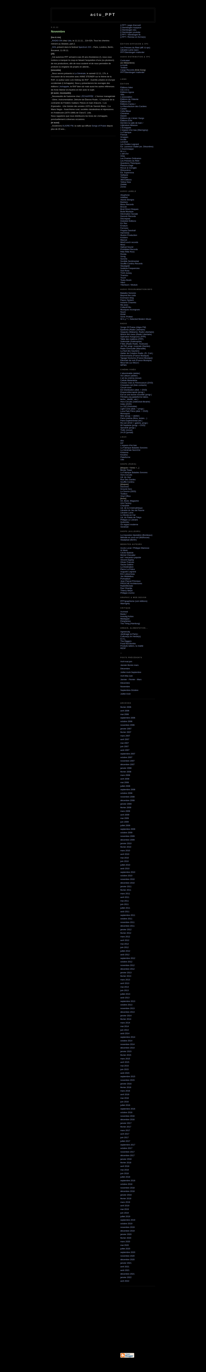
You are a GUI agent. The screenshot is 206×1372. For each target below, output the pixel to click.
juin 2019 (124, 1213)
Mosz (122, 244)
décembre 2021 (127, 1274)
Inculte (123, 139)
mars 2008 (125, 775)
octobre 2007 (126, 757)
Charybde (124, 505)
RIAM (123, 314)
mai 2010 (124, 858)
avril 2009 (124, 815)
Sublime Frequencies (130, 268)
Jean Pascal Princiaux (130, 581)
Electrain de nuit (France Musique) (136, 360)
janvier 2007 (126, 728)
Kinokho (124, 455)
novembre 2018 (127, 1188)
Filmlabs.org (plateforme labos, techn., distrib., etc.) (134, 398)
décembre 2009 (127, 840)
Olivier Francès (127, 562)
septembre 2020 (127, 1252)
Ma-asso (124, 305)
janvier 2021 (126, 1263)
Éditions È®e (126, 120)
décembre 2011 (127, 926)
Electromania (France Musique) (134, 355)
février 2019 (125, 1198)
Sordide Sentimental (129, 261)
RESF (123, 648)
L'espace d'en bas (128, 445)
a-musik (124, 65)
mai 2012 (124, 944)
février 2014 (125, 1019)
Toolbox (123, 67)
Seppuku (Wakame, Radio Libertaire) (137, 332)
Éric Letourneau (127, 574)
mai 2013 (124, 987)
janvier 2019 (126, 1195)
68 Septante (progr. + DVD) (132, 425)
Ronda (123, 254)
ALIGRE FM (67, 126)
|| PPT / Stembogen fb (130, 34)
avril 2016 (124, 1094)
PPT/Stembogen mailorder (132, 52)
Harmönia (124, 233)
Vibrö (122, 282)
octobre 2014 (126, 1040)
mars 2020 (125, 1241)
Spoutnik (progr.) (127, 427)
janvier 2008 (126, 768)
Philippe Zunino (127, 593)
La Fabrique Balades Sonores (133, 448)
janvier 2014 (126, 1015)
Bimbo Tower (126, 470)
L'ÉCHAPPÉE (87, 96)
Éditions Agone (127, 92)
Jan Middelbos (127, 576)
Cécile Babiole (126, 553)
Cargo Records (127, 70)
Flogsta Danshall (128, 230)
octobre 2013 (126, 1005)
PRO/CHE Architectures (131, 583)
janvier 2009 (126, 804)
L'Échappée (125, 127)
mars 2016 (125, 1091)
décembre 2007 (127, 764)
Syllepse (124, 175)
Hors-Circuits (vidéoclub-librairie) (135, 401)
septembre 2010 (127, 872)
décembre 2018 (127, 1191)
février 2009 (125, 807)
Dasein (123, 116)
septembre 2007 (127, 754)
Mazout (123, 240)
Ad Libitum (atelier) (129, 375)
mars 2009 (125, 811)
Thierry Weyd (126, 590)
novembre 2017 (127, 1152)
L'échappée (64, 86)
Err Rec (123, 223)
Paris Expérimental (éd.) (131, 420)
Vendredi (124, 527)
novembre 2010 (127, 879)
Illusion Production (128, 235)
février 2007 (125, 732)
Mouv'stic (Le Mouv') (129, 363)
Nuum (123, 312)
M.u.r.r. (123, 151)
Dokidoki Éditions (128, 221)
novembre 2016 (127, 1116)
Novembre (125, 686)
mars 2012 (125, 936)
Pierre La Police (127, 569)
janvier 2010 (126, 843)
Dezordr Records (128, 216)
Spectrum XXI (84, 47)
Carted (123, 109)
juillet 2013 (125, 994)
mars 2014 (125, 1023)
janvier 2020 (126, 1234)
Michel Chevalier (127, 555)
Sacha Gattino (126, 564)
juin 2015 (124, 1069)
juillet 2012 (125, 951)
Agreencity (125, 632)
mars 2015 (125, 1058)
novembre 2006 (127, 725)
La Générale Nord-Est (130, 450)
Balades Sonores (128, 293)
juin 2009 (124, 822)
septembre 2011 (127, 915)
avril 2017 (124, 1134)
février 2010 (125, 847)
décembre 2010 (127, 883)
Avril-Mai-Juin (126, 676)
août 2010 (124, 868)
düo (122, 440)
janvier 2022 (126, 1277)
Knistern (124, 237)
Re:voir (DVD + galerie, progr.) (134, 423)
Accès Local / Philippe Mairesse (134, 548)
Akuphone (125, 195)
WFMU (123, 365)
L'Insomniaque (127, 149)
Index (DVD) (126, 404)
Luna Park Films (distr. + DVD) (134, 411)
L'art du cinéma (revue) (130, 378)
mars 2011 (125, 893)
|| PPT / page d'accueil (130, 25)
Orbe (122, 156)
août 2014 (124, 1033)
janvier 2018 (126, 1159)
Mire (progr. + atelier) (129, 416)
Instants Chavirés (128, 302)
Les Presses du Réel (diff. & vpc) (135, 47)
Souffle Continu (127, 482)
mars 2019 (125, 1202)
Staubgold (125, 266)
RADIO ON (57, 40)
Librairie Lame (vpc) (129, 50)
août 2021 (124, 1270)
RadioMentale (126, 586)
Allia (122, 94)
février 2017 (125, 1127)
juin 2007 (124, 746)
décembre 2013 (127, 1012)
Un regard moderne (129, 524)
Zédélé (123, 184)
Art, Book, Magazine (129, 501)
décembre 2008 (127, 800)
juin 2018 (124, 1173)
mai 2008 (124, 782)
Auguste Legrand (128, 571)
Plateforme (125, 457)
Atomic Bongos (127, 200)
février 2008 (125, 772)
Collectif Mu (125, 307)
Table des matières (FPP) (132, 339)
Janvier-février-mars (129, 665)
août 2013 (124, 997)
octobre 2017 (126, 1148)
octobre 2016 (126, 1112)
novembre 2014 (127, 1044)
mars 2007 (125, 736)
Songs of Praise (99, 126)
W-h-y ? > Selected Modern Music (135, 319)
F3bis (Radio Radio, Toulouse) (134, 344)
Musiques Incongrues (130, 309)
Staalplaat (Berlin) (128, 540)
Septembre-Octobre (129, 690)
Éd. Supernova (127, 172)
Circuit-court (125, 387)
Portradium (125, 579)
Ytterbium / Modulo (129, 285)
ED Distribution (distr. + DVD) (133, 390)
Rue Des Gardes (128, 479)
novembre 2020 (127, 1256)
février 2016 (125, 1087)
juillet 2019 (125, 1216)
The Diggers (126, 641)
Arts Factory (125, 503)
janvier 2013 (126, 972)
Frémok (123, 135)
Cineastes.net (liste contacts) (133, 385)
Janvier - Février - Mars (130, 679)
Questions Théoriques (130, 163)
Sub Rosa (124, 270)
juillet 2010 (125, 865)
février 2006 (125, 707)
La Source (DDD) (128, 491)
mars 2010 (125, 850)
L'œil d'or (124, 153)
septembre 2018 (127, 1180)
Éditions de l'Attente (129, 99)
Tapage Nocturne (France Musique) (136, 358)
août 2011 (124, 911)
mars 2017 (125, 1130)
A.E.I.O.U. (125, 90)
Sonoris (123, 259)
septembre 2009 (127, 829)
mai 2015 (124, 1066)
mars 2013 (125, 979)
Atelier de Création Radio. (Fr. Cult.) (136, 353)
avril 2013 (124, 983)
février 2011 (125, 890)
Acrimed (124, 611)
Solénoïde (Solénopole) (131, 341)
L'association (126, 97)
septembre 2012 (127, 958)
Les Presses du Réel (129, 161)
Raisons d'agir (126, 165)
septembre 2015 (127, 1076)
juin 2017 (124, 1137)
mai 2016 (124, 1098)
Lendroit (124, 142)
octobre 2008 (126, 793)
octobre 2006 (126, 721)
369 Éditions (126, 179)
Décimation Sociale (129, 214)
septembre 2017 (127, 1145)
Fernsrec (124, 228)
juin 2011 (124, 904)
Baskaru (124, 202)
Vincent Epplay (127, 560)
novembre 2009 (127, 836)
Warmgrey (125, 603)
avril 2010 (124, 854)
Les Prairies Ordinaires (130, 158)
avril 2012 (124, 940)
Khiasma (124, 452)
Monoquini (125, 413)
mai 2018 (124, 1170)
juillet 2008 (125, 786)
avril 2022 (124, 1281)
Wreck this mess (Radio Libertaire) (136, 334)
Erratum (124, 226)
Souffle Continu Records (131, 263)
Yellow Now (125, 182)
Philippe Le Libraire (129, 520)
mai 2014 (124, 1026)
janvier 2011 (126, 886)
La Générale (80, 73)
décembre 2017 (127, 1155)
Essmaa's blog (127, 298)
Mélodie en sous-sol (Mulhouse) (134, 537)
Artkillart (124, 197)
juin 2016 (124, 1102)
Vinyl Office (125, 496)
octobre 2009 (126, 832)
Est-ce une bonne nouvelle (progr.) (136, 394)
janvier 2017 (126, 1123)
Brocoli (123, 207)
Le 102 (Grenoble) (128, 406)
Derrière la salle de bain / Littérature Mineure (131, 124)
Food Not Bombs (128, 643)
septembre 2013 (127, 1001)
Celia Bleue (125, 111)
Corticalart (125, 60)
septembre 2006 (127, 718)
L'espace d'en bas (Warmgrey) (134, 130)
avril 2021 (124, 1266)
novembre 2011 (127, 922)
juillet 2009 (125, 825)
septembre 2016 (127, 1109)
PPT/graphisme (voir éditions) (133, 601)
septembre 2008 (127, 789)
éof (121, 443)
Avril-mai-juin (126, 661)
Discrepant (125, 218)
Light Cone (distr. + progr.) (132, 409)
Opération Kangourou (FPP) (133, 337)
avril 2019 (124, 1205)
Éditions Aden (126, 87)
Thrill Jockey (126, 273)
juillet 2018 (125, 1177)
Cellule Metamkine (128, 380)
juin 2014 (124, 1030)
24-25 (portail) (126, 432)
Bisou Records (127, 204)
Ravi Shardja (126, 588)
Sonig (123, 256)
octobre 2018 (126, 1184)
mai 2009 (124, 818)
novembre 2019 (127, 1227)
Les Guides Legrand (129, 144)
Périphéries (125, 621)
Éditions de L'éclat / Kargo (132, 118)
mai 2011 (124, 901)
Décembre (125, 668)
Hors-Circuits (126, 475)
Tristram (124, 177)
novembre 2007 (127, 761)
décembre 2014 (127, 1048)
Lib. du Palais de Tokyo (130, 517)
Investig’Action (127, 616)
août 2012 (124, 954)
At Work (124, 550)
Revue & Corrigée (128, 168)
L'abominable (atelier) (130, 373)
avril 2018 (124, 1166)
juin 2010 (124, 861)
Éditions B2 (125, 101)
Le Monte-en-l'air (128, 515)
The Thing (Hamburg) (130, 623)
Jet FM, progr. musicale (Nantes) (135, 346)
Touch (123, 278)
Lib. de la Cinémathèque (131, 508)
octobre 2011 (126, 918)
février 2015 (125, 1055)
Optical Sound (126, 247)
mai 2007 (124, 743)
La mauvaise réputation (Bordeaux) (136, 535)
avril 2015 (124, 1062)
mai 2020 (124, 1245)
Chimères (124, 113)
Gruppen (124, 137)
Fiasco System (127, 300)
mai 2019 (124, 1209)
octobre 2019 (126, 1223)
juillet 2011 (125, 908)
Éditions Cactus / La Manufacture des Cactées (133, 105)
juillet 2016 (125, 1105)
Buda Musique (126, 211)
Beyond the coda (128, 295)
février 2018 (125, 1162)
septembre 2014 (127, 1037)
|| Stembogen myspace (130, 27)
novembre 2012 (127, 965)
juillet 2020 (125, 1248)
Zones (123, 187)
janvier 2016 (126, 1084)
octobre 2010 (126, 875)
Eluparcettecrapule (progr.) (132, 392)
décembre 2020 (127, 1259)
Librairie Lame (126, 512)
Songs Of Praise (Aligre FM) (133, 327)
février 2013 (125, 976)
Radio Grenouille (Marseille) (133, 348)
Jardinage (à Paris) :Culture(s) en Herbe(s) (130, 635)
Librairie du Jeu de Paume (132, 510)
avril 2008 (124, 779)
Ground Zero (126, 489)
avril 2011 (124, 897)
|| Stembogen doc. (128, 30)
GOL (54, 47)
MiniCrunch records (129, 242)
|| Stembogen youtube (130, 32)
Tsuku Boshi (125, 280)
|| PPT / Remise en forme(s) (133, 37)
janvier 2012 (126, 929)
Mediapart (124, 619)
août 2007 (124, 750)
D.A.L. (123, 639)
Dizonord (124, 486)
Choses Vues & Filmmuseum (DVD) (136, 383)
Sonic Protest (126, 316)
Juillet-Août (125, 694)
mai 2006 (124, 714)
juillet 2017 (125, 1141)
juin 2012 (124, 947)
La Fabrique (125, 132)
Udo (69, 40)
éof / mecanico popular (130, 557)
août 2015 (124, 1073)
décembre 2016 (127, 1119)
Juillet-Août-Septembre (130, 672)
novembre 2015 (127, 1080)
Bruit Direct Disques (129, 209)
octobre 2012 (126, 961)
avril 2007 (124, 739)
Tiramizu (124, 275)
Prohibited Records (129, 249)
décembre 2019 (127, 1231)
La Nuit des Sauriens (129, 351)
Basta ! (123, 614)
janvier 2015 (126, 1051)
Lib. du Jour (125, 477)
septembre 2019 (127, 1220)
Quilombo (124, 522)
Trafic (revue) (126, 430)
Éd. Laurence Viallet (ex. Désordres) (136, 146)
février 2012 (125, 933)
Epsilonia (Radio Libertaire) (132, 329)
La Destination (126, 567)
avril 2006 (124, 710)
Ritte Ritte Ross (127, 252)
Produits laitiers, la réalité (131, 646)
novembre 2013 (127, 1008)
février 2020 (125, 1238)
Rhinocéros (125, 170)
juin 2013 (124, 990)
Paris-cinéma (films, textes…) (133, 418)
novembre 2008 (127, 797)
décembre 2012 (127, 969)
